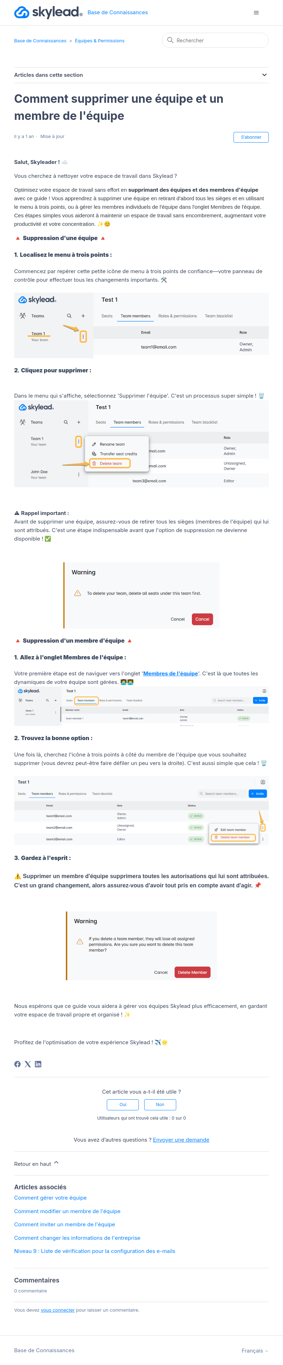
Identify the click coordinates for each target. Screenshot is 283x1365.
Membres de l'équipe (170, 673)
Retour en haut (37, 1163)
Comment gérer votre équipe (50, 1197)
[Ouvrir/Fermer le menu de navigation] (256, 12)
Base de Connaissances (40, 40)
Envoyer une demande (181, 1139)
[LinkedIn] (38, 1064)
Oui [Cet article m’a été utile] (123, 1104)
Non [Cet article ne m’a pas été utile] (160, 1104)
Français (255, 1351)
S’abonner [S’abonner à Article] (251, 137)
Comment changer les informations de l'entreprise (77, 1237)
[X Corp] (28, 1064)
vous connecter (58, 1310)
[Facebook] (17, 1064)
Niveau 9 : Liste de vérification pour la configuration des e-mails (94, 1251)
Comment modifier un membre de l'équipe (67, 1211)
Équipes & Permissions (99, 40)
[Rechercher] (215, 40)
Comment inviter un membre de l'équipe (64, 1224)
